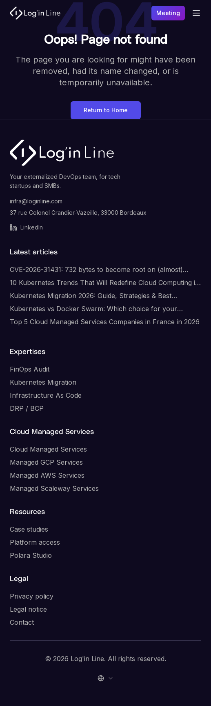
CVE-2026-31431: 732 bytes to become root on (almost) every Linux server (96, 269)
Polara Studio (31, 555)
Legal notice (28, 609)
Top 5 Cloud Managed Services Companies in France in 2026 (105, 322)
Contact (22, 622)
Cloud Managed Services (48, 449)
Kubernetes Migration (43, 382)
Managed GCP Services (46, 462)
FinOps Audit (29, 369)
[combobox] (106, 678)
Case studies (29, 529)
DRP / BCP (27, 408)
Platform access (35, 542)
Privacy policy (31, 596)
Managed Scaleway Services (54, 488)
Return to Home (106, 110)
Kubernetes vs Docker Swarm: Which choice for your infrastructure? (93, 309)
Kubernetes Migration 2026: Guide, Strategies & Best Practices (90, 296)
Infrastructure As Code (46, 395)
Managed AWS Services (47, 475)
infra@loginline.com (36, 201)
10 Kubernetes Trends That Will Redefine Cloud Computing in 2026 (104, 282)
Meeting (168, 12)
